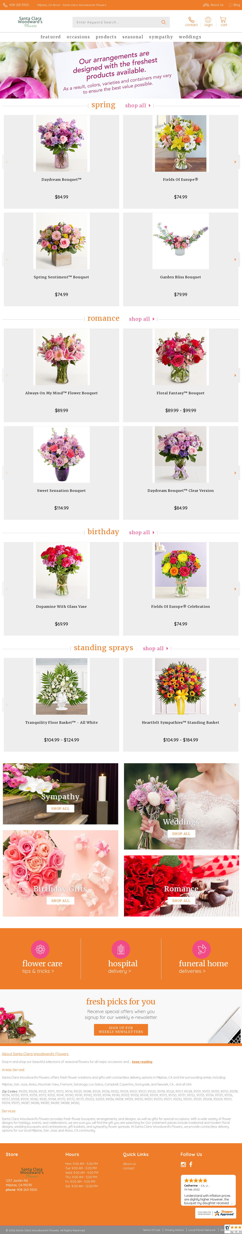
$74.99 (180, 197)
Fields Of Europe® (180, 179)
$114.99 (61, 508)
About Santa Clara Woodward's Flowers (35, 1053)
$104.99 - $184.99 (180, 740)
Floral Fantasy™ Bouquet (181, 393)
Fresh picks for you (121, 1008)
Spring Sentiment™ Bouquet (61, 277)
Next (236, 162)
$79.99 (180, 294)
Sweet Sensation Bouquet (61, 490)
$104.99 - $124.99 (61, 740)
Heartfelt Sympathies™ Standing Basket (180, 722)
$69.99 (61, 624)
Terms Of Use (151, 1230)
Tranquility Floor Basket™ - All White (61, 722)
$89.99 (61, 410)
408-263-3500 (19, 5)
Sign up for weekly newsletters (121, 1030)
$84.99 (61, 197)
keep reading (142, 1062)
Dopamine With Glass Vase (61, 606)
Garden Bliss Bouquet (180, 277)
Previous (6, 162)
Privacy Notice (174, 1230)
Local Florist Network (201, 1230)
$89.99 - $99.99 (180, 410)
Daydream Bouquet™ (62, 179)
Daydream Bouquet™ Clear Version (181, 490)
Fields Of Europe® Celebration (180, 606)
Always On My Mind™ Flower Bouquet (61, 393)
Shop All (135, 106)
